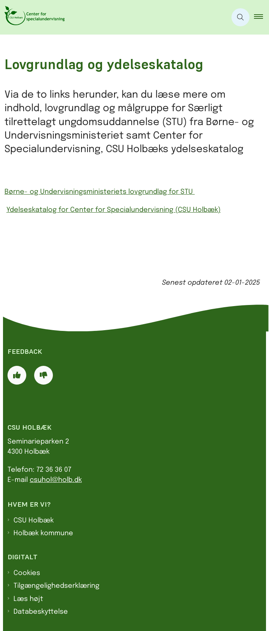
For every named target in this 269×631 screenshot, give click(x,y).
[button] (261, 17)
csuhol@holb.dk (56, 480)
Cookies (27, 573)
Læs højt (28, 599)
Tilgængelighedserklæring (56, 586)
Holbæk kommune (43, 533)
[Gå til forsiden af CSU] (32, 17)
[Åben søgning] (240, 17)
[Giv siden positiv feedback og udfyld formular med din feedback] (17, 375)
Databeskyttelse (41, 611)
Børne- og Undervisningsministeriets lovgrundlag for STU (100, 192)
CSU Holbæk (34, 520)
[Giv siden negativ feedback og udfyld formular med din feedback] (43, 375)
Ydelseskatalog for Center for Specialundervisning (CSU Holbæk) (113, 210)
